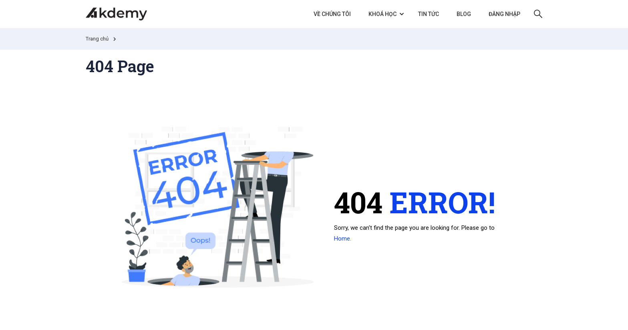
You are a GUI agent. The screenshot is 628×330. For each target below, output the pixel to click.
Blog (464, 14)
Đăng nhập (504, 14)
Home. (342, 238)
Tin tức (428, 14)
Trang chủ (97, 39)
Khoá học (382, 14)
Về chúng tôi (332, 14)
